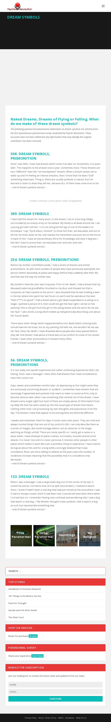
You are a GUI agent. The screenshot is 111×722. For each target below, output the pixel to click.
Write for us (81, 718)
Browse (33, 636)
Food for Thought (17, 603)
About (41, 718)
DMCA (60, 718)
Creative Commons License (42, 200)
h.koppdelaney (75, 200)
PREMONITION (24, 158)
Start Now (37, 656)
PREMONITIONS (65, 259)
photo (58, 200)
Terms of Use (51, 718)
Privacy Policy (31, 718)
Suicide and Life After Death (22, 610)
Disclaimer (69, 718)
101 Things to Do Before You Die (24, 596)
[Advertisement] (55, 71)
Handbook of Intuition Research (24, 589)
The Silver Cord (16, 617)
